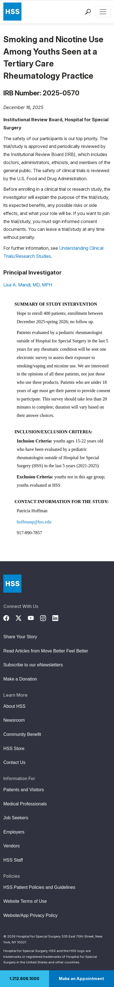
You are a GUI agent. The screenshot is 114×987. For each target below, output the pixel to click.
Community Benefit (22, 734)
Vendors (11, 845)
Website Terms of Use (25, 901)
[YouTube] (34, 617)
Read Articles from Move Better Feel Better (45, 651)
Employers (14, 832)
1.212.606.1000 (24, 978)
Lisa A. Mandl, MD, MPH (27, 285)
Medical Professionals (25, 804)
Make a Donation (20, 679)
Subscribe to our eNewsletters (33, 664)
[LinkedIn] (58, 617)
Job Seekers (15, 817)
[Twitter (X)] (22, 617)
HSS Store (14, 748)
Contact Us (14, 762)
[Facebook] (9, 617)
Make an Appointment (81, 978)
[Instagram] (46, 617)
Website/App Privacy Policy (30, 915)
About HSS (14, 706)
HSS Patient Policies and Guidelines (39, 887)
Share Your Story (20, 636)
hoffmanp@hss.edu (34, 522)
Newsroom (14, 720)
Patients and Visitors (23, 789)
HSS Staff (13, 860)
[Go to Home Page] (12, 584)
